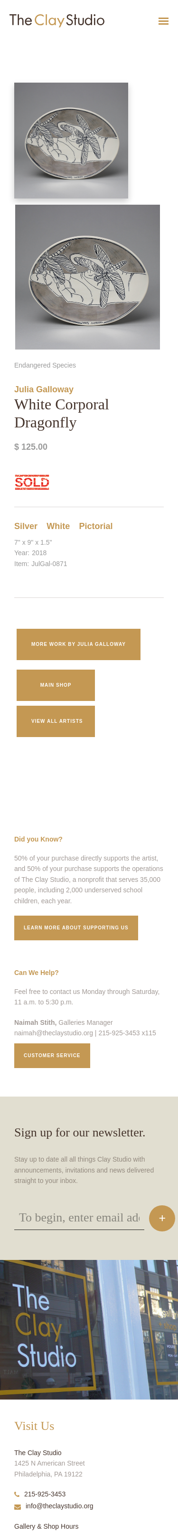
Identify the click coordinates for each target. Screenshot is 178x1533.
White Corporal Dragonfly (25, 44)
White (58, 526)
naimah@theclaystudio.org (53, 1033)
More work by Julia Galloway (78, 644)
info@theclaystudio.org (54, 1506)
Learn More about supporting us (76, 927)
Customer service (52, 1055)
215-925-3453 (40, 1494)
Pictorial (95, 526)
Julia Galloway (44, 389)
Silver (25, 526)
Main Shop (56, 685)
